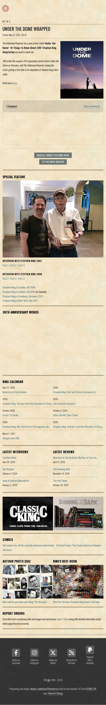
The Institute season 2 (64, 403)
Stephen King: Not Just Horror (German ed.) (74, 392)
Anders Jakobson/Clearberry (44, 689)
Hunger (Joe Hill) (11, 438)
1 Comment (11, 106)
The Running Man (61, 469)
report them (62, 619)
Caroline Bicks (9, 457)
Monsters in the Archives (15, 392)
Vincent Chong (55, 693)
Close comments (91, 106)
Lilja (48, 680)
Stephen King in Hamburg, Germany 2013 (23, 296)
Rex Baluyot (8, 469)
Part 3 (21, 265)
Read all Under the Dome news (53, 155)
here (14, 83)
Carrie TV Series (10, 415)
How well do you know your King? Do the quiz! (24, 602)
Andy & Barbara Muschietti (16, 480)
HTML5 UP (91, 689)
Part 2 (13, 265)
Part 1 (5, 265)
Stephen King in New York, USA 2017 (20, 300)
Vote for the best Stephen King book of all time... (77, 602)
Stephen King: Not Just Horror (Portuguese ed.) (26, 426)
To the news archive (53, 162)
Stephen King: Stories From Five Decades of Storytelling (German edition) (39, 403)
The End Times (60, 480)
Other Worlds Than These (65, 415)
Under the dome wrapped (26, 28)
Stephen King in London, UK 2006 (19, 287)
